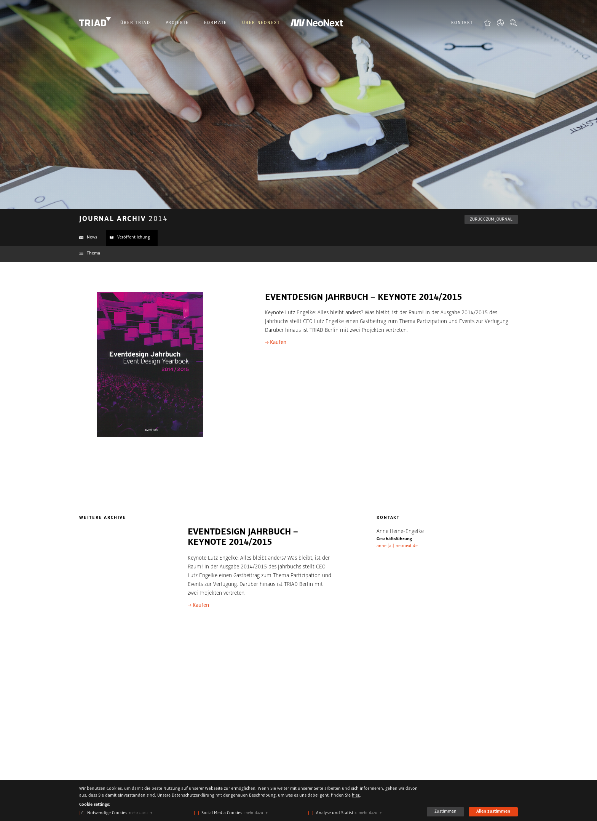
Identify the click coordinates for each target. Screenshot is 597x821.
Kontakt (462, 23)
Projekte (177, 23)
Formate (215, 23)
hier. (356, 795)
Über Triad (135, 23)
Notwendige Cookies (107, 813)
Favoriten (487, 22)
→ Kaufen (275, 342)
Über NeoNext (261, 23)
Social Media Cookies (221, 813)
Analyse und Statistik (336, 813)
